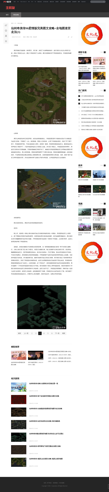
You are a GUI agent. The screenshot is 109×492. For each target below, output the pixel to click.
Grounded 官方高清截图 (99, 194)
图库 (79, 1)
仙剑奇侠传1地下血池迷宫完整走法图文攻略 (44, 396)
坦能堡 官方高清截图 (98, 179)
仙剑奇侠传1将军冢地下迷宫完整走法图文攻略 (45, 446)
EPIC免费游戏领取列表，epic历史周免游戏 (92, 96)
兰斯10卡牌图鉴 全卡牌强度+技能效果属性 (92, 126)
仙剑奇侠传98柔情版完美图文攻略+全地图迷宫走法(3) (63, 351)
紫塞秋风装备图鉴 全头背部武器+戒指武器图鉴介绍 (94, 118)
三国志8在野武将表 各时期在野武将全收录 (92, 99)
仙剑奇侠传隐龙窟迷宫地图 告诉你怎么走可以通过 (46, 434)
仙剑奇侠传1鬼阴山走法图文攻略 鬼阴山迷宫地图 (46, 459)
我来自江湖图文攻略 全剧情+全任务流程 (92, 129)
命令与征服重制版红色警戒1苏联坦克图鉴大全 (93, 111)
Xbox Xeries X (23, 1)
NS (35, 1)
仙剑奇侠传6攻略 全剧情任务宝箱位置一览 (43, 383)
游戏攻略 (69, 1)
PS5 (18, 1)
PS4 (29, 1)
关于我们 (49, 483)
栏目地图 (61, 483)
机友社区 (83, 1)
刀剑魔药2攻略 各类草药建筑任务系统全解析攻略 (94, 107)
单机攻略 (16, 15)
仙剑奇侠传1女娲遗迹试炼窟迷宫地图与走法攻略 (45, 408)
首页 (15, 1)
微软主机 (52, 1)
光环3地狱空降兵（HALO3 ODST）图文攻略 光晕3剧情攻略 (65, 354)
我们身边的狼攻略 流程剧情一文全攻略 (91, 122)
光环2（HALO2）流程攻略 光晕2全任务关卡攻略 (62, 358)
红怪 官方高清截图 (83, 179)
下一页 (57, 333)
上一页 (26, 333)
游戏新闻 (74, 1)
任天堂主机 (45, 1)
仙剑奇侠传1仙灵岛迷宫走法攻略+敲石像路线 (44, 421)
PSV (32, 1)
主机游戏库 (62, 1)
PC (15, 23)
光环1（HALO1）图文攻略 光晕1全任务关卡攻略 (62, 361)
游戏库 (57, 1)
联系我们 (55, 483)
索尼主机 (40, 1)
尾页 (63, 333)
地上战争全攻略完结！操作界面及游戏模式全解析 (94, 103)
